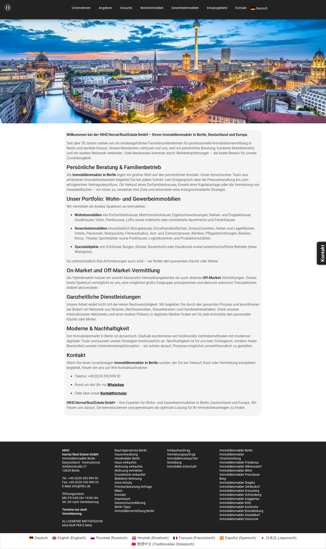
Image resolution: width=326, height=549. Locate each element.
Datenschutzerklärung (130, 503)
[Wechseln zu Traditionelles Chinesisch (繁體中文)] (162, 544)
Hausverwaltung (126, 454)
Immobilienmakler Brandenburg (241, 511)
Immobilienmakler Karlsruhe (239, 507)
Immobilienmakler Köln (235, 503)
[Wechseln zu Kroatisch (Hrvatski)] (150, 538)
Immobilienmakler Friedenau (239, 462)
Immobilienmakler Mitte (236, 470)
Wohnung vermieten (128, 470)
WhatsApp (115, 385)
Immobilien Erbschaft (182, 466)
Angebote (105, 8)
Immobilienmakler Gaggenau (239, 499)
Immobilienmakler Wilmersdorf (241, 466)
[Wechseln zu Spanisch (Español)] (237, 538)
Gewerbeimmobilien (185, 8)
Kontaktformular (113, 393)
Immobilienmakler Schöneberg (240, 495)
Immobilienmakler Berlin (236, 450)
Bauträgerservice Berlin (131, 450)
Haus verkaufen (126, 462)
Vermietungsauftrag (181, 454)
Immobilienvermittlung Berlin (134, 511)
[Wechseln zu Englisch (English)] (69, 538)
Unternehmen (81, 8)
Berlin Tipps (123, 507)
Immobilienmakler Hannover (239, 519)
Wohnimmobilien (151, 8)
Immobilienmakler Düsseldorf (240, 515)
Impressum (122, 499)
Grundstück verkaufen (130, 474)
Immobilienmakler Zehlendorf (240, 486)
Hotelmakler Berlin (127, 458)
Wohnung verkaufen (129, 466)
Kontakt (241, 8)
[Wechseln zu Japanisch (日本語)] (278, 538)
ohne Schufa (123, 482)
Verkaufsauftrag (178, 450)
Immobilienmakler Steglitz (237, 482)
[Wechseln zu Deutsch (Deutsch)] (38, 538)
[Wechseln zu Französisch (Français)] (194, 538)
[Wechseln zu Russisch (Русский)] (109, 538)
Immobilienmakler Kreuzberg (239, 490)
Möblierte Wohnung (128, 478)
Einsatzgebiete (217, 8)
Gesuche (126, 8)
